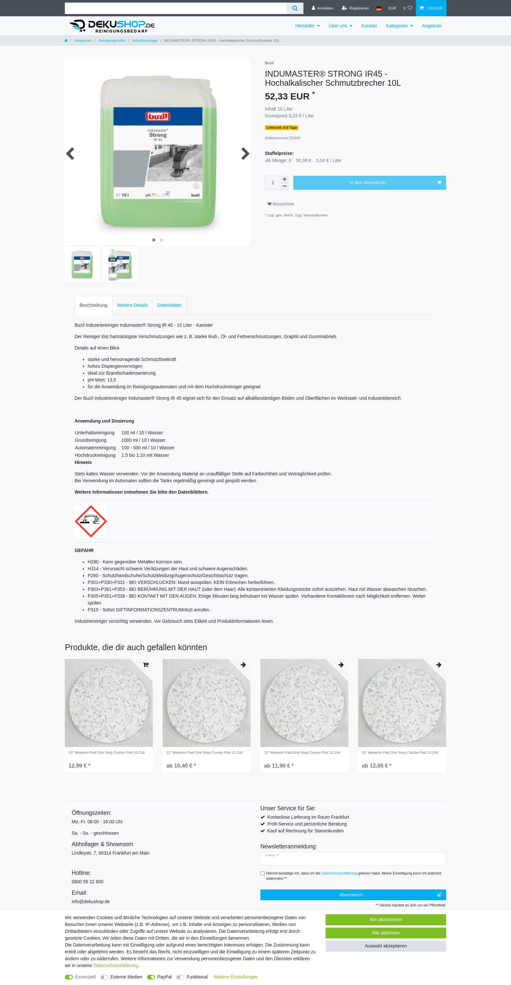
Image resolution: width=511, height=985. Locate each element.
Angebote (432, 25)
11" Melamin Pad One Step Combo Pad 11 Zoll (204, 752)
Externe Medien (126, 976)
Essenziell (85, 976)
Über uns (338, 25)
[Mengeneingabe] (273, 183)
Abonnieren (390, 895)
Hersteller (305, 25)
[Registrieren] (355, 8)
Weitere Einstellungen (235, 976)
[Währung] (392, 8)
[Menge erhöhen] (284, 179)
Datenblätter (169, 305)
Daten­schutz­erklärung (116, 965)
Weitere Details (132, 305)
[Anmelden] (322, 8)
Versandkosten (315, 215)
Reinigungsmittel (111, 40)
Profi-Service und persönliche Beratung (307, 824)
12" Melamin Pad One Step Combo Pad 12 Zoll (302, 752)
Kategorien (397, 25)
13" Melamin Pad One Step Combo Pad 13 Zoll (400, 752)
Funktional (197, 976)
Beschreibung (94, 305)
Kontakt (369, 25)
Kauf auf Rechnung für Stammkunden (305, 830)
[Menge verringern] (284, 186)
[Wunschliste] (408, 8)
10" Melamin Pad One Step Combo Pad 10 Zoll (106, 752)
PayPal (164, 976)
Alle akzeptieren (386, 919)
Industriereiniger (144, 40)
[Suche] (295, 8)
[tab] (93, 305)
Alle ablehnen (386, 932)
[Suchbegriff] (176, 8)
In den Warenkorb (395, 183)
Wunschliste (281, 204)
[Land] (378, 8)
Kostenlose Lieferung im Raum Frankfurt (308, 817)
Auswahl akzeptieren (386, 945)
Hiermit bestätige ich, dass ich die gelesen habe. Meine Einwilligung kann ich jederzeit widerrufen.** (354, 876)
